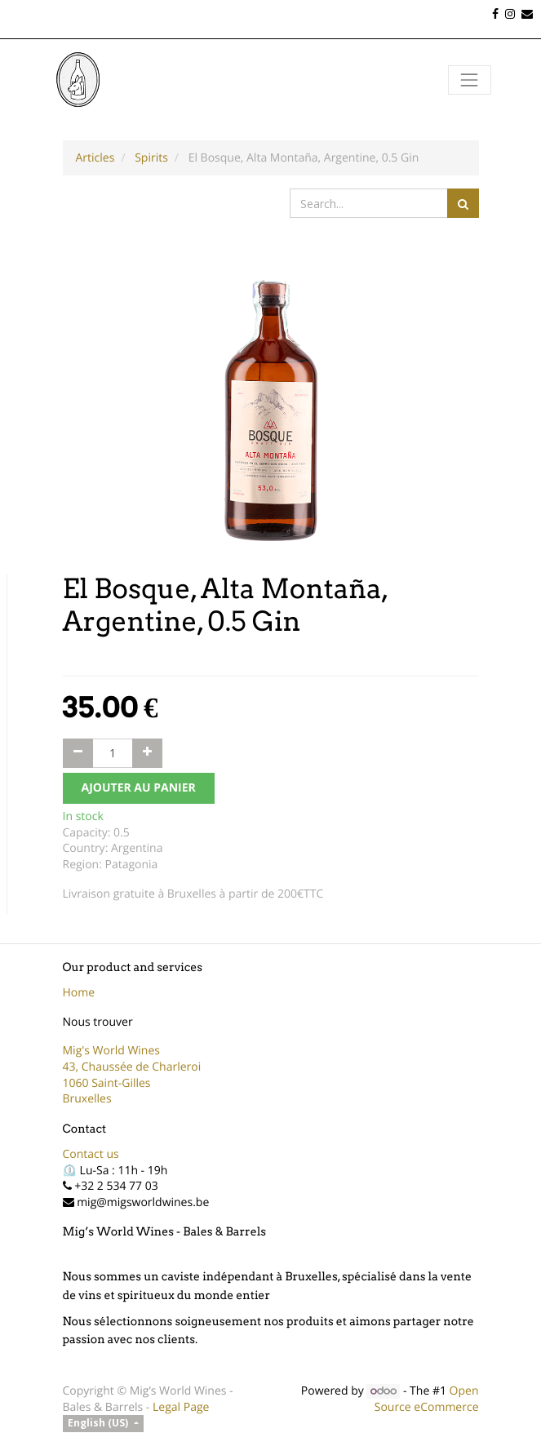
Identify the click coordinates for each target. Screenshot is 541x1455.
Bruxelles (87, 1099)
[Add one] (147, 753)
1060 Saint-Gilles (107, 1083)
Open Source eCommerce (427, 1399)
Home (79, 992)
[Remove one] (78, 753)
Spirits (151, 158)
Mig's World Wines (112, 1050)
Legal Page (181, 1407)
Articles (95, 158)
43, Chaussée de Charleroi (132, 1067)
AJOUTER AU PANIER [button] (139, 788)
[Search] (463, 203)
